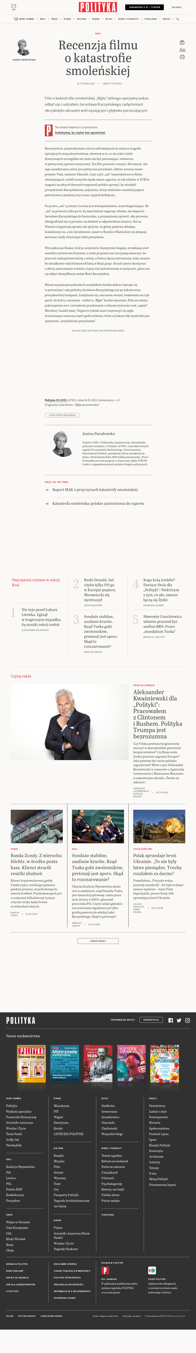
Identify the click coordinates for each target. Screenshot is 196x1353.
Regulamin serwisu (65, 1264)
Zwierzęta (156, 1150)
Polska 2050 (14, 1189)
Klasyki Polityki (159, 1145)
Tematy (154, 1168)
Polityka (11, 1105)
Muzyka (59, 1161)
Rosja (9, 1244)
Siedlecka (108, 1105)
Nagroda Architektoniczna (71, 1200)
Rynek (67, 19)
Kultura (82, 19)
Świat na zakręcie (113, 1166)
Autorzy (154, 1162)
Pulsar (58, 1228)
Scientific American (19, 1122)
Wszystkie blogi (112, 1134)
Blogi (109, 19)
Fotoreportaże (158, 1117)
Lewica (11, 1178)
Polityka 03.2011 (56, 400)
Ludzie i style (158, 1111)
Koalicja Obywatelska (20, 1166)
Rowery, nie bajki (112, 1189)
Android (112, 1279)
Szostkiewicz (110, 1117)
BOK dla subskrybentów (20, 1284)
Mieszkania (61, 1105)
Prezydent (13, 1200)
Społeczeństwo (159, 1128)
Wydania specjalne (18, 1111)
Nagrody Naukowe (66, 1249)
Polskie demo (110, 1195)
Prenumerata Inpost (123, 1020)
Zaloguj (176, 7)
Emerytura (61, 1122)
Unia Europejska (17, 1228)
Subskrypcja (151, 1020)
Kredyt (58, 1128)
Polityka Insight (27, 1316)
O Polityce (12, 1291)
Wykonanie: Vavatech (131, 1316)
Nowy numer (26, 19)
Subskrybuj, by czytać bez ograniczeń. (80, 132)
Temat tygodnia (111, 1155)
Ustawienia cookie (65, 1298)
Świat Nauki (14, 1134)
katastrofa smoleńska (62, 415)
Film (57, 1166)
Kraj (42, 19)
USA (9, 1233)
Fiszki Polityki (157, 1279)
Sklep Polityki (158, 1179)
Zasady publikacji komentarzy (72, 1271)
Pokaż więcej (98, 941)
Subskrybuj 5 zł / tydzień (144, 7)
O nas (152, 1173)
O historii (107, 1178)
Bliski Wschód (15, 1239)
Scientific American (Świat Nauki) (72, 1235)
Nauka (96, 19)
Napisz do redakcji (17, 1278)
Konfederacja (15, 1195)
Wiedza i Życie (16, 1128)
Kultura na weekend (114, 1161)
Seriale (58, 1172)
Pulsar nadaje (110, 1200)
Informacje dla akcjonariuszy (72, 1291)
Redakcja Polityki (17, 1264)
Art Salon (60, 1206)
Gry (56, 1189)
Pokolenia (151, 19)
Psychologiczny (111, 1183)
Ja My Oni (12, 1139)
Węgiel (58, 1117)
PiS (8, 1172)
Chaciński (108, 1122)
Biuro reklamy (15, 1271)
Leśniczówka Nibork (51, 1316)
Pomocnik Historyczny (21, 1117)
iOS (103, 1279)
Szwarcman (109, 1111)
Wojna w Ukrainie (18, 1222)
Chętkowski (109, 1128)
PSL (8, 1183)
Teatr (57, 1183)
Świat (54, 19)
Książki (59, 1155)
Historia (154, 1122)
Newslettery (157, 1105)
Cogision (103, 1316)
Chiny (10, 1250)
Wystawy (60, 1178)
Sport (153, 1139)
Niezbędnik (14, 1145)
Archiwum (156, 1156)
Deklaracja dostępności (68, 1284)
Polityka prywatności (67, 1278)
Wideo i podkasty (128, 19)
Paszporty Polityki (66, 1195)
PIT (56, 1111)
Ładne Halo (113, 1316)
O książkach (109, 1172)
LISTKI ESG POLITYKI (68, 1134)
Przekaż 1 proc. (159, 1134)
